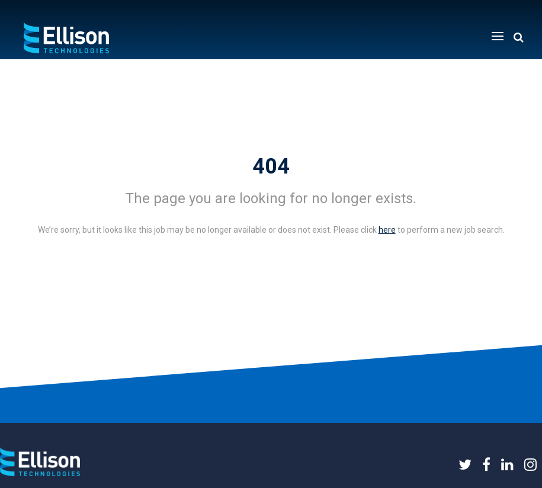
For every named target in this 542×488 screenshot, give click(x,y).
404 (271, 166)
